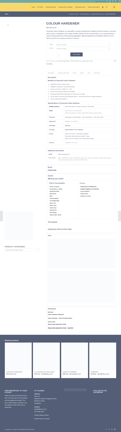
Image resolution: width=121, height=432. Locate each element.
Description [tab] (51, 73)
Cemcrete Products (74, 60)
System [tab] (82, 73)
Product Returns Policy (41, 415)
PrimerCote (83, 186)
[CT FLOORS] (14, 7)
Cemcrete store (85, 60)
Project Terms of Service (42, 418)
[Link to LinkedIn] (114, 1)
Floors (91, 60)
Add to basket (76, 54)
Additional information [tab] (63, 73)
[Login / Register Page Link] (103, 7)
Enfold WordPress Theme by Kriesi (26, 429)
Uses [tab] (89, 73)
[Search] (106, 7)
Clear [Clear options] (115, 60)
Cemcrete (49, 64)
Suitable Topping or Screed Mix (89, 189)
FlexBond (91, 186)
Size (51, 44)
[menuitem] (33, 7)
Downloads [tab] (97, 73)
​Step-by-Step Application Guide (57, 324)
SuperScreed (71, 96)
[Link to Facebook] (108, 1)
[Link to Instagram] (111, 1)
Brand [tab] (74, 73)
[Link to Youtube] (117, 1)
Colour (51, 48)
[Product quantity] (58, 54)
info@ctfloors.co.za (40, 409)
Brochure (50, 312)
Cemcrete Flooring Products (63, 60)
